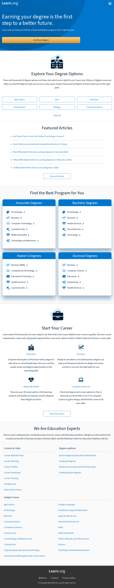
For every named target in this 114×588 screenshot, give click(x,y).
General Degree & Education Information (77, 455)
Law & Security (18, 229)
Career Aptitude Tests (14, 455)
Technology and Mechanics (23, 240)
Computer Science (75, 270)
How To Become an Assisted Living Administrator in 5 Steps (40, 144)
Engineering (72, 282)
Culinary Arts (10, 544)
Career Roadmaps (12, 472)
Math (60, 527)
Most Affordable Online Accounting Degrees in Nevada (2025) (40, 151)
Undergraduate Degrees (70, 472)
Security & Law (74, 229)
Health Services (74, 223)
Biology (56, 107)
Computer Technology (21, 223)
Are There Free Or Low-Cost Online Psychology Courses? (38, 136)
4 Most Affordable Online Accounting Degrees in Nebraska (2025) (42, 159)
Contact (54, 577)
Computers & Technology (22, 270)
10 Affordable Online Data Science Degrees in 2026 (36, 167)
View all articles (57, 176)
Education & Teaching (21, 276)
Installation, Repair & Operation (72, 510)
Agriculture (19, 99)
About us (43, 577)
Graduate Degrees (67, 461)
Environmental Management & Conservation (24, 555)
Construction (10, 532)
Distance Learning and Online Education (77, 466)
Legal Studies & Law (67, 515)
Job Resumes (10, 483)
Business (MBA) (18, 264)
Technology (72, 234)
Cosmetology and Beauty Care (18, 538)
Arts (57, 99)
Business (94, 99)
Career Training (11, 478)
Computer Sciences (81, 386)
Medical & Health (19, 234)
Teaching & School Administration (73, 550)
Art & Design (16, 212)
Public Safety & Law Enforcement (73, 538)
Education (72, 276)
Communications (94, 107)
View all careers (57, 413)
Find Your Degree (41, 39)
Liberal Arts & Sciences (68, 521)
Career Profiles (11, 466)
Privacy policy (68, 577)
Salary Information (12, 489)
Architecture (19, 107)
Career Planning (11, 461)
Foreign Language (66, 504)
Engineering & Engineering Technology (22, 550)
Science (61, 544)
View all (57, 115)
